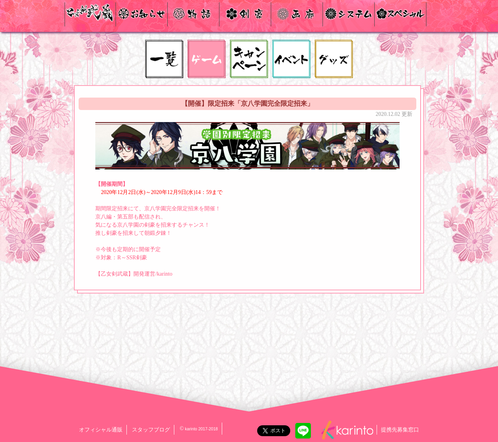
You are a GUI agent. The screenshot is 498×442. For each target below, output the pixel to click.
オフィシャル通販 (101, 430)
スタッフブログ (151, 430)
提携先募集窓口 (400, 430)
